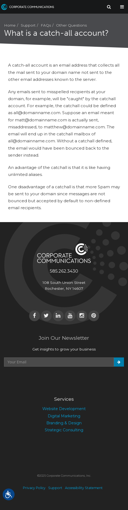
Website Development (64, 408)
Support (28, 25)
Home (10, 25)
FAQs (46, 25)
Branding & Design (64, 423)
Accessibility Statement (84, 488)
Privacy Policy (34, 488)
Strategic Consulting (64, 430)
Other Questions (71, 25)
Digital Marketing (64, 416)
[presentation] (45, 379)
